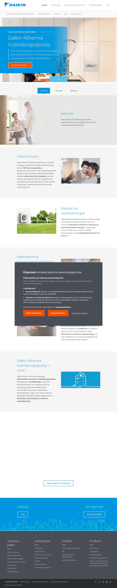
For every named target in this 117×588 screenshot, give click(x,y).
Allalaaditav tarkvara (69, 560)
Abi (63, 551)
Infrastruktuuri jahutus (43, 567)
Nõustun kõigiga (34, 313)
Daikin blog (76, 14)
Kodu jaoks (39, 548)
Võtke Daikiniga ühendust (71, 548)
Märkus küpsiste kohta (40, 582)
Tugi (65, 14)
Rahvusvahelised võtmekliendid (68, 556)
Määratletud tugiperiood (98, 558)
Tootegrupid (43, 14)
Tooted (56, 14)
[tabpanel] (58, 120)
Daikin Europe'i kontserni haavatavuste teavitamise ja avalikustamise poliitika (98, 563)
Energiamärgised (95, 555)
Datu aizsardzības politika (59, 582)
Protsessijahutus (41, 564)
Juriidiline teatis (25, 582)
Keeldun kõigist (58, 313)
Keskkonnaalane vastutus (16, 562)
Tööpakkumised (13, 571)
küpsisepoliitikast (63, 307)
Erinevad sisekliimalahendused (20, 14)
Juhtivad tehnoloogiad (15, 559)
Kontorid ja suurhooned (43, 555)
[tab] (44, 91)
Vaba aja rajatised (41, 558)
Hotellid (37, 561)
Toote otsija (94, 548)
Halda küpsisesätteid (79, 313)
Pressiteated (11, 568)
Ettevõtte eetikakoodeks (13, 585)
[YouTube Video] (58, 441)
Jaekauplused (39, 551)
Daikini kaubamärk (14, 555)
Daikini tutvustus (13, 552)
